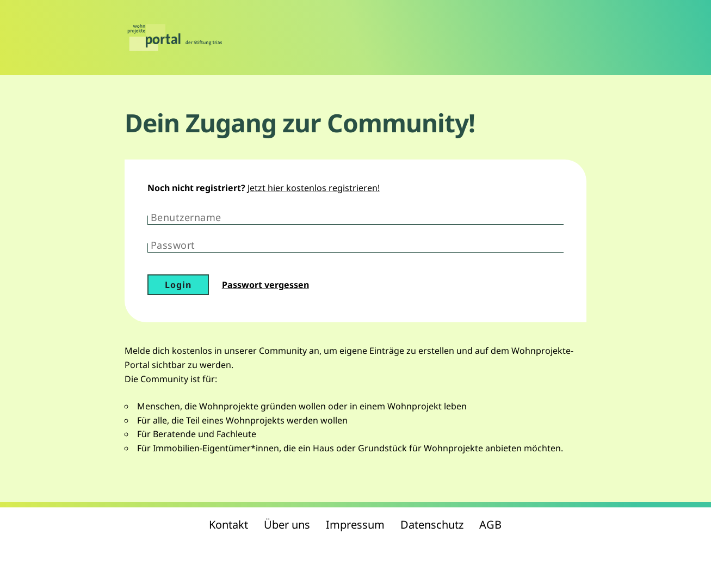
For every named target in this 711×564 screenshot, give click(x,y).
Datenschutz (431, 524)
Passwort (173, 245)
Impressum (355, 524)
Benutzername (186, 217)
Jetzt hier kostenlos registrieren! (314, 188)
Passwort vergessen (265, 285)
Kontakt (228, 524)
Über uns (287, 524)
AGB (490, 524)
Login (178, 285)
